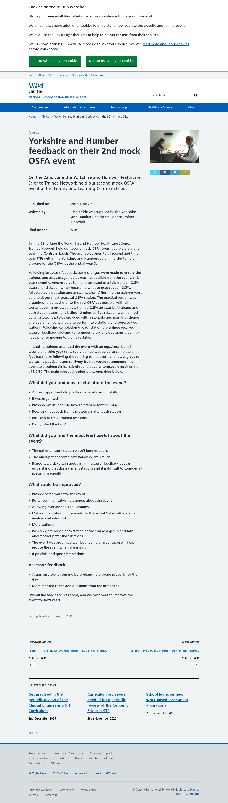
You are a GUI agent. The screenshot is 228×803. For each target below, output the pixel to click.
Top (32, 732)
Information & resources (79, 107)
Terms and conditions (40, 790)
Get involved (79, 75)
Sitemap (33, 795)
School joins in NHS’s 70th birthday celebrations (67, 651)
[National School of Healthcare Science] (84, 97)
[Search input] (170, 95)
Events (52, 75)
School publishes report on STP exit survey (165, 651)
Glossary (56, 763)
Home (31, 75)
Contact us (96, 75)
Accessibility (67, 790)
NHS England (190, 794)
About (192, 107)
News (42, 75)
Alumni (64, 75)
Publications (36, 763)
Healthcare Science (160, 107)
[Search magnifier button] (195, 95)
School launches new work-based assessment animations (167, 699)
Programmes (39, 107)
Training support (122, 107)
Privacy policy (88, 790)
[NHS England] (84, 88)
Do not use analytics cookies (111, 61)
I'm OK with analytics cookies (55, 61)
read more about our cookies (166, 44)
